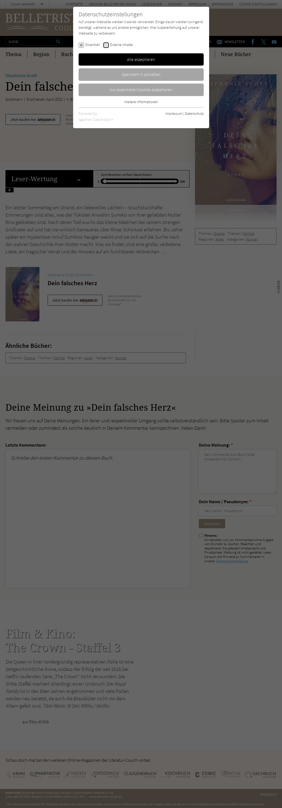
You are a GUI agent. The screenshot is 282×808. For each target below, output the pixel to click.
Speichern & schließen (141, 74)
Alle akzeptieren (141, 59)
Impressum (173, 113)
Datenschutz (194, 113)
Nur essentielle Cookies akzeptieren (141, 89)
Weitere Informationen (141, 101)
